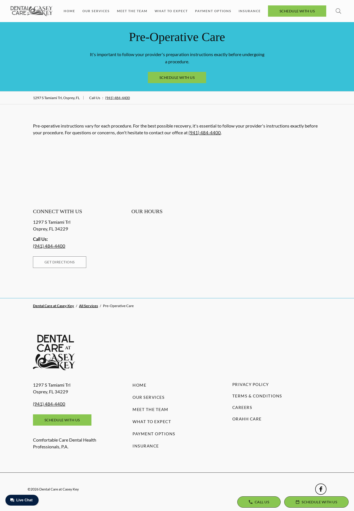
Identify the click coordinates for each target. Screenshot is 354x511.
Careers (242, 407)
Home (69, 11)
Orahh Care (247, 418)
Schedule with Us (297, 11)
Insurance (250, 11)
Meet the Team (132, 11)
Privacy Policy (250, 384)
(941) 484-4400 (117, 98)
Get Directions (59, 262)
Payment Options (213, 11)
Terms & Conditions (257, 395)
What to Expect (171, 11)
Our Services (96, 11)
